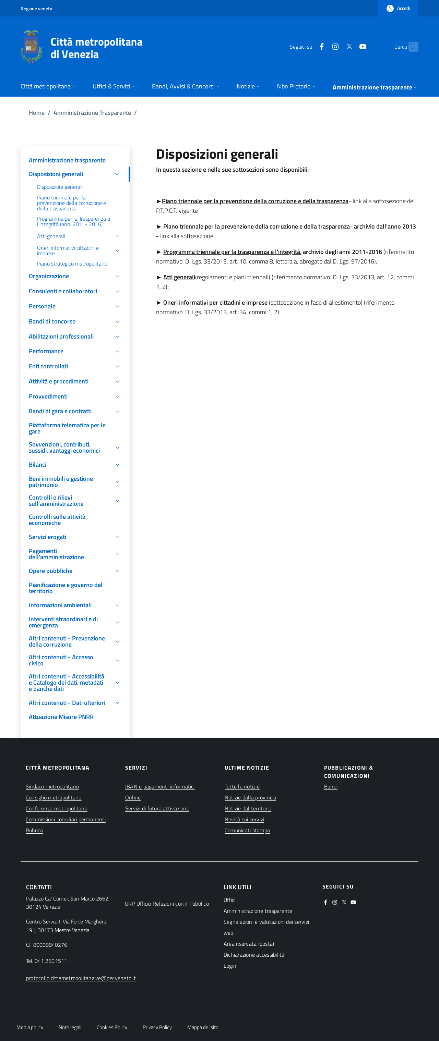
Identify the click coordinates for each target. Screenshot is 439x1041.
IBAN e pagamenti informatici (160, 786)
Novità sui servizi (244, 819)
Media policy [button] (29, 1027)
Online (133, 797)
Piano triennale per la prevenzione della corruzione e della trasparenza (255, 201)
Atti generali (179, 277)
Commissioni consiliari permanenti (66, 819)
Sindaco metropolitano (52, 786)
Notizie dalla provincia (250, 797)
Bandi (330, 786)
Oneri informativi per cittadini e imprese (215, 302)
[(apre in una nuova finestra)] (308, 46)
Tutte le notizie (242, 786)
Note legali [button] (70, 1027)
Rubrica (34, 830)
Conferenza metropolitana (56, 808)
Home (37, 112)
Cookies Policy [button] (112, 1027)
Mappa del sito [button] (202, 1027)
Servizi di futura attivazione (157, 808)
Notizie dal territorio (248, 808)
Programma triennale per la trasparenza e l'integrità (231, 251)
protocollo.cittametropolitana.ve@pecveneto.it (81, 978)
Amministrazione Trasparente (92, 112)
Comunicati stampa (247, 830)
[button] (398, 8)
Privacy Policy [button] (157, 1027)
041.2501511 (51, 961)
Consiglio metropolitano (54, 797)
